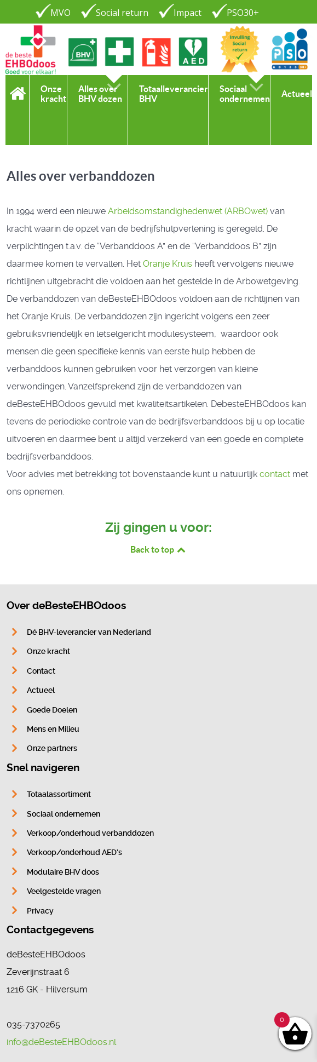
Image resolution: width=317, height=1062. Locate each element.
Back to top (158, 549)
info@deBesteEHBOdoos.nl (61, 1042)
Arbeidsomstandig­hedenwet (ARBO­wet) (188, 211)
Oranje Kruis (167, 264)
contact (275, 474)
